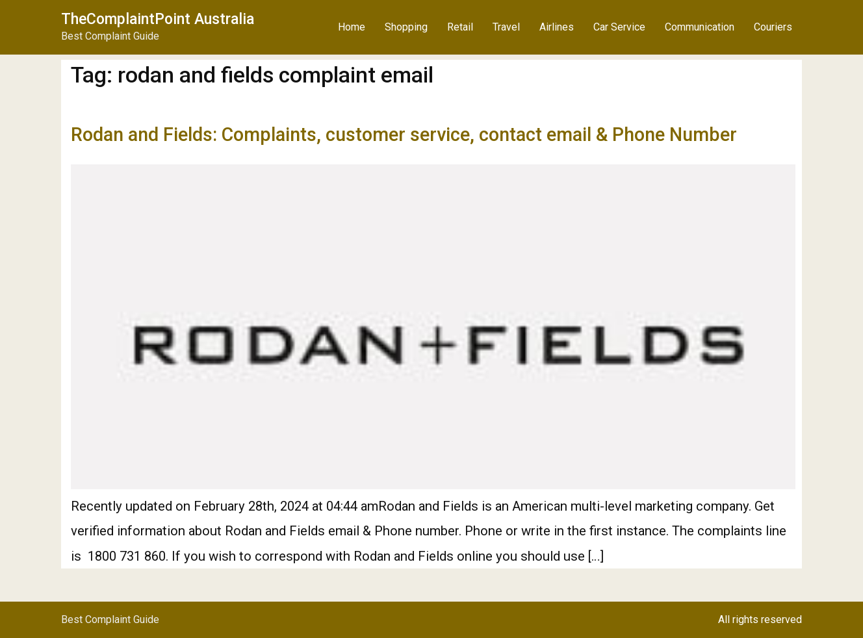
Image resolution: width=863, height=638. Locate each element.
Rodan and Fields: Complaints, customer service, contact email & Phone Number (404, 134)
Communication (699, 27)
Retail (460, 27)
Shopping (406, 27)
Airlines (556, 27)
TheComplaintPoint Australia (157, 19)
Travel (506, 27)
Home (351, 27)
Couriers (773, 27)
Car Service (619, 27)
